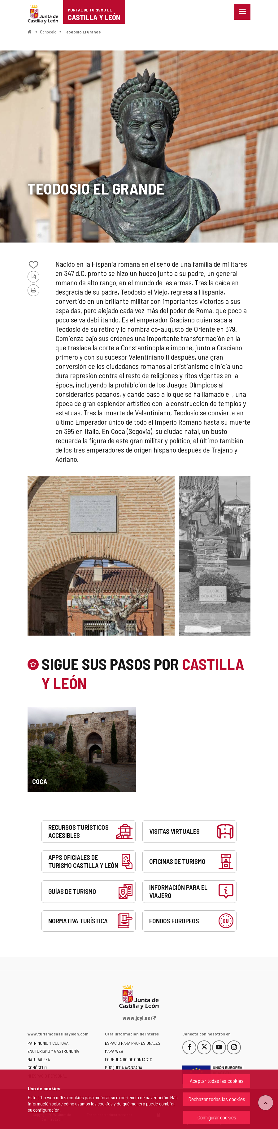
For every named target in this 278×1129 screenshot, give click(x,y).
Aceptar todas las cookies (217, 1080)
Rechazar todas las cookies (216, 1099)
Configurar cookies (217, 1117)
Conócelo (48, 31)
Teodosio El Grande (82, 31)
